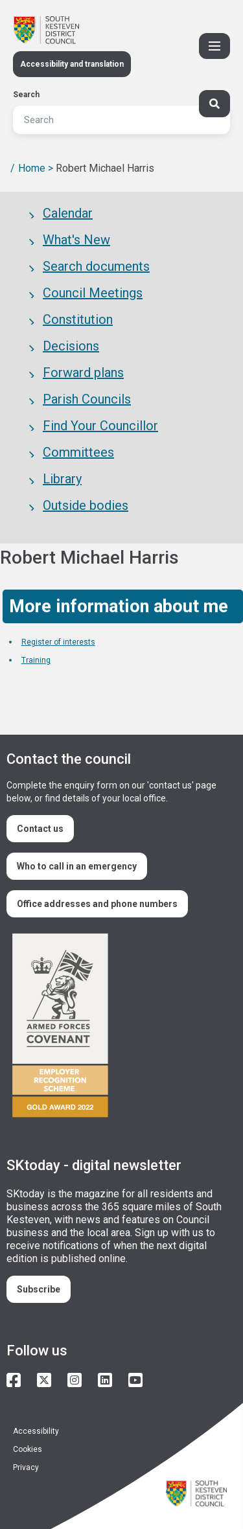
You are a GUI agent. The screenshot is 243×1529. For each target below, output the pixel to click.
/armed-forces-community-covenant (116, 1027)
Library (62, 479)
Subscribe (38, 1289)
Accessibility (36, 1431)
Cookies (27, 1449)
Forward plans (83, 372)
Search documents (96, 266)
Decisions (71, 346)
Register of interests (58, 642)
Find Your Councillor (100, 425)
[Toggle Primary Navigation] (214, 46)
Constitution (78, 319)
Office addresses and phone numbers (97, 904)
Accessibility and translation (72, 64)
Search (26, 94)
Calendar (68, 213)
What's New (76, 240)
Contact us (40, 828)
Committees (78, 452)
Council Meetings (93, 293)
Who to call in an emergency (77, 866)
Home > (35, 168)
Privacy (26, 1467)
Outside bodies (85, 505)
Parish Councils (87, 399)
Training (36, 660)
